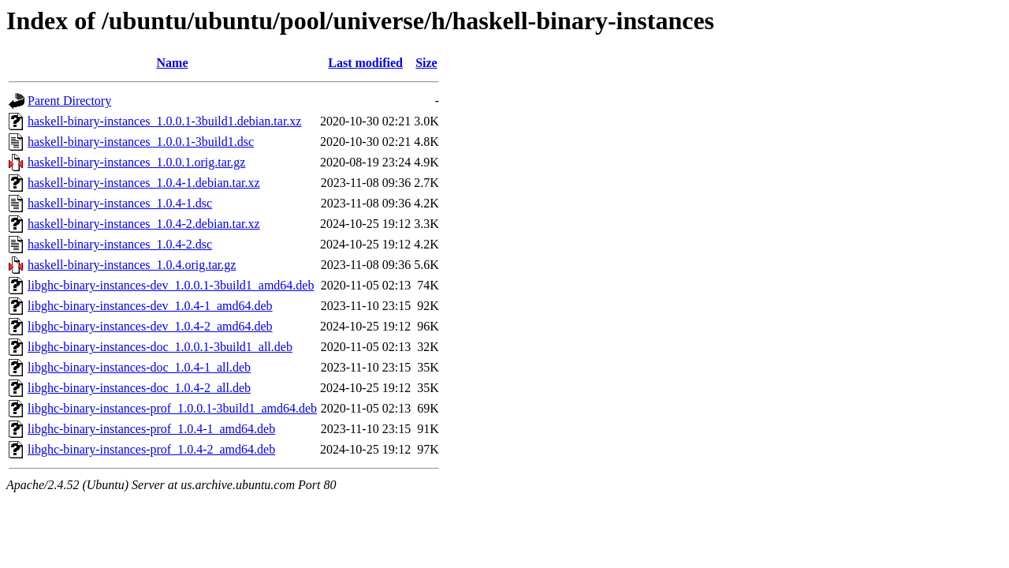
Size (426, 62)
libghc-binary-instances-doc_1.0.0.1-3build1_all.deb (160, 346)
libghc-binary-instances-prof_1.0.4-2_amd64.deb (151, 449)
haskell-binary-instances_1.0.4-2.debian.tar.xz (144, 223)
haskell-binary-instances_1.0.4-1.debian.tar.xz (144, 182)
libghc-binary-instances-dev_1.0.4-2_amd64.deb (150, 326)
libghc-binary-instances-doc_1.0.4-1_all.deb (139, 367)
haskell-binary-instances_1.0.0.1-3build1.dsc (141, 141)
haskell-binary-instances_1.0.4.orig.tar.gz (132, 264)
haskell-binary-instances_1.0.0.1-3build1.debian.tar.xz (164, 121)
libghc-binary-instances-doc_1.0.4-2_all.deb (139, 387)
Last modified (365, 62)
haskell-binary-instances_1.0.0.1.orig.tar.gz (136, 162)
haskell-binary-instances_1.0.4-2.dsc (120, 244)
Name (172, 62)
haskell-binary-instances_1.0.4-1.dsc (120, 203)
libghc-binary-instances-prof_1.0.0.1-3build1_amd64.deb (172, 408)
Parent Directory (69, 100)
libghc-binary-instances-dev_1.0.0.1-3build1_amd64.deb (171, 285)
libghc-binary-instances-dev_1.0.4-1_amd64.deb (150, 305)
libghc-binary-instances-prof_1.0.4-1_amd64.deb (151, 428)
